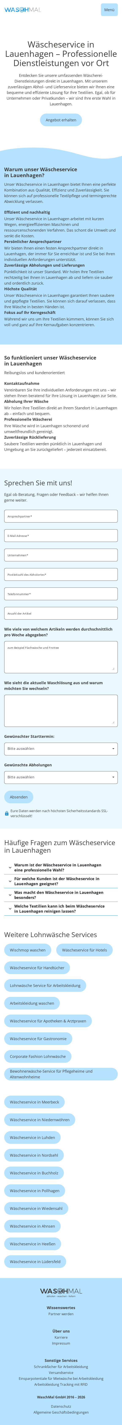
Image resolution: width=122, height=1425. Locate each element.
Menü (109, 9)
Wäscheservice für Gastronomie (38, 1038)
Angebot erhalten (61, 119)
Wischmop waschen (28, 950)
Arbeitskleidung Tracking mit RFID (61, 1384)
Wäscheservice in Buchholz (34, 1172)
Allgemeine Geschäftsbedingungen (61, 1412)
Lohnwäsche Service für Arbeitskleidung (45, 985)
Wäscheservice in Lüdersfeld (35, 1261)
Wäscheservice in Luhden (32, 1137)
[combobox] (61, 574)
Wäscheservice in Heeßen (32, 1243)
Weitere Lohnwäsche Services (50, 934)
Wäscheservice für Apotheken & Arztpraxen (48, 1020)
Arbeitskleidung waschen (32, 1003)
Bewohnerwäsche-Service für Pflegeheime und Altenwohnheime (51, 1074)
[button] (61, 867)
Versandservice (61, 1372)
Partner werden (61, 1314)
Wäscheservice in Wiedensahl (36, 1208)
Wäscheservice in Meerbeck (34, 1102)
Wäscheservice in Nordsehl (34, 1155)
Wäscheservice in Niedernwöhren (40, 1119)
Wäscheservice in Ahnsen (32, 1226)
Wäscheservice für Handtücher (37, 967)
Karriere (61, 1337)
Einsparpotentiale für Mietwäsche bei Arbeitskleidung (61, 1378)
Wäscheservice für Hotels (84, 950)
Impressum (61, 1343)
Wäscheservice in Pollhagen (34, 1190)
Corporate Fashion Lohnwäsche (38, 1056)
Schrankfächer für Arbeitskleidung (61, 1366)
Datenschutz (61, 1406)
